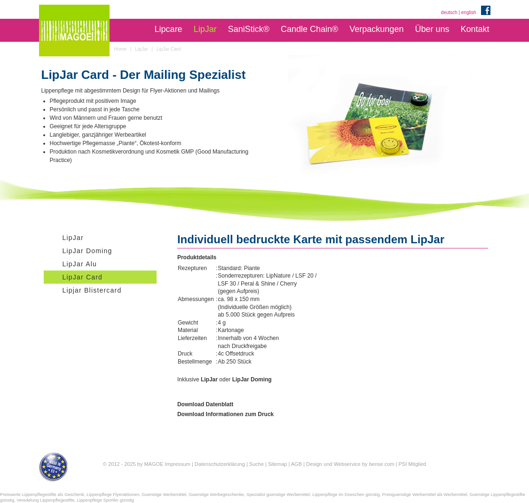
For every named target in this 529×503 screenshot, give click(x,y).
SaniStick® (248, 29)
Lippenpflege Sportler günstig (105, 500)
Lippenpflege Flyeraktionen (113, 494)
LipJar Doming (87, 251)
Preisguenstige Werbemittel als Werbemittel (424, 494)
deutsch (449, 12)
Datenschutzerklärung (220, 464)
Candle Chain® (309, 29)
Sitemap (277, 464)
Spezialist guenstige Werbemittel (278, 494)
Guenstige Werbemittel (164, 494)
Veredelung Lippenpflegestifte (45, 500)
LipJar (205, 29)
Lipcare (168, 29)
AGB (296, 464)
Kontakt (474, 29)
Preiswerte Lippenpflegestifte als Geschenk (42, 494)
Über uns (432, 29)
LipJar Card (83, 277)
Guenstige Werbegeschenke (216, 494)
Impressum (177, 464)
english (468, 12)
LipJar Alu (80, 264)
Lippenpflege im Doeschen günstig (345, 494)
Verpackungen (376, 29)
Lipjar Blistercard (92, 290)
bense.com (382, 464)
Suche (256, 464)
